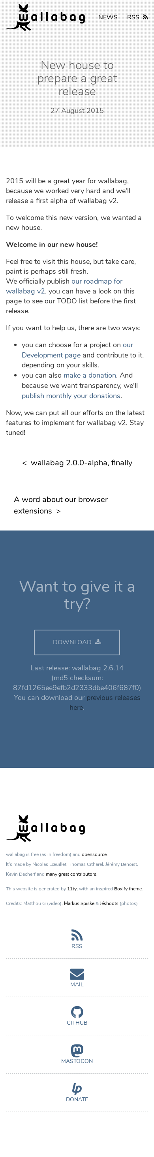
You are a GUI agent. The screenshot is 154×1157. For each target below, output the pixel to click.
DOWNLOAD (77, 642)
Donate (77, 1095)
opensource (94, 854)
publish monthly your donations (71, 396)
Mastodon (77, 1057)
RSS (137, 17)
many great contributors (71, 874)
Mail (77, 980)
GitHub (77, 1019)
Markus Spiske (79, 903)
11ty (72, 889)
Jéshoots (109, 903)
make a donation (90, 375)
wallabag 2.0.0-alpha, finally (81, 462)
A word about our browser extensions (61, 505)
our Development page (77, 350)
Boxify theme (128, 889)
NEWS (108, 17)
